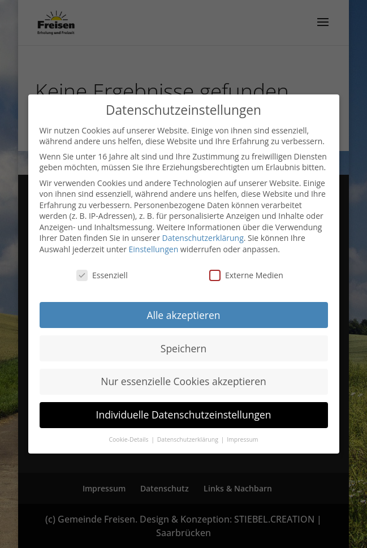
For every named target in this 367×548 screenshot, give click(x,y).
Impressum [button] (242, 439)
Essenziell (102, 275)
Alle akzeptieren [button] (183, 315)
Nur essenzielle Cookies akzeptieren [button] (183, 381)
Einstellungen (154, 249)
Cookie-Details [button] (129, 439)
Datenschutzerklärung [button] (188, 439)
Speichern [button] (183, 348)
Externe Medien (246, 275)
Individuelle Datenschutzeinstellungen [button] (183, 414)
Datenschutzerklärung (203, 237)
